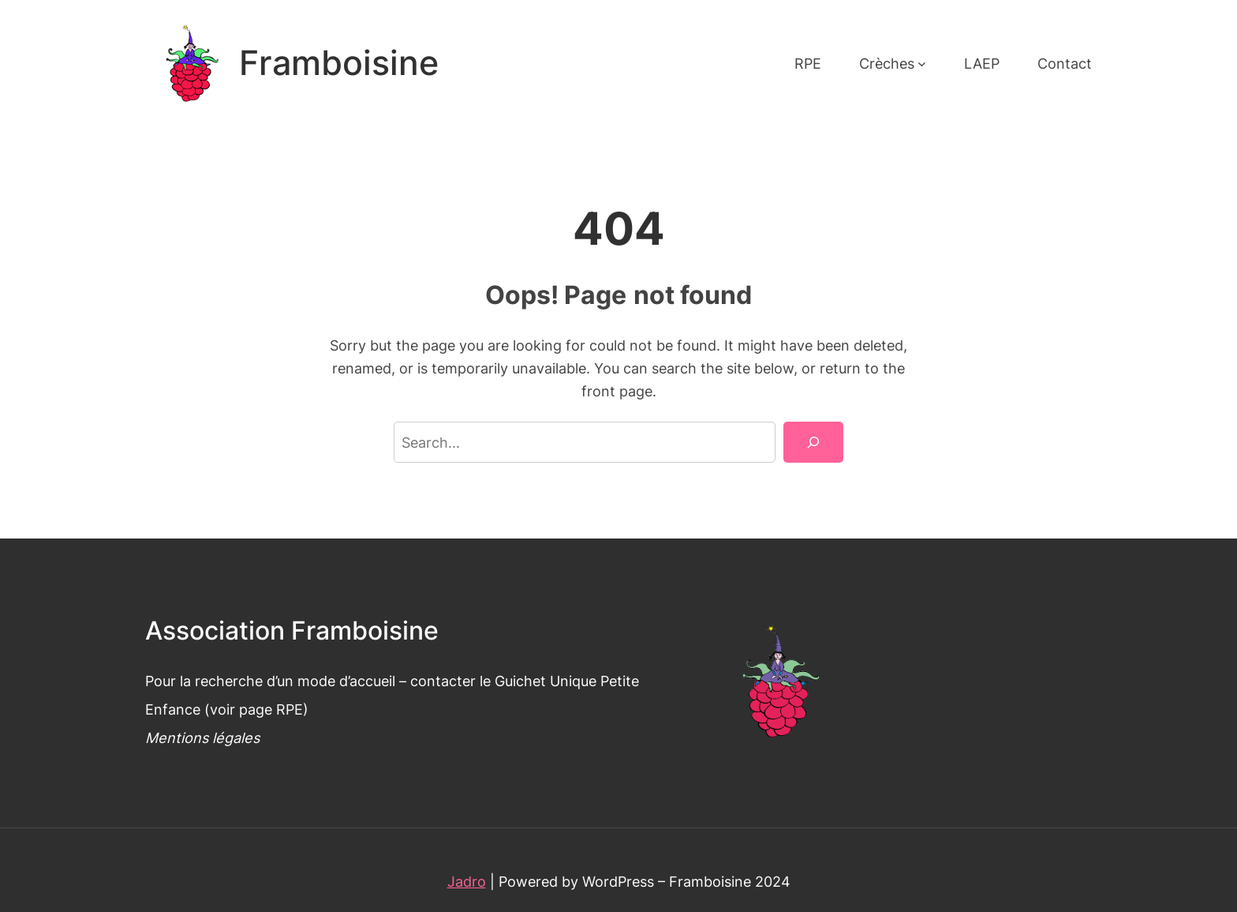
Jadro (466, 881)
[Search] (813, 442)
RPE (289, 709)
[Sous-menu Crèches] (921, 63)
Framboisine (339, 63)
